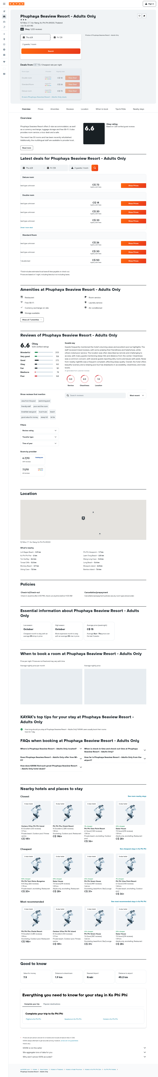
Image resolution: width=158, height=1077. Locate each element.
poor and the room (41, 406)
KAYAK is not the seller (84, 1047)
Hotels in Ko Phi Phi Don (93, 1069)
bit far (53, 417)
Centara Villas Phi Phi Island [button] (32, 826)
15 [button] (75, 72)
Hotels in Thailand (57, 1069)
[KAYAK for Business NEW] (4, 54)
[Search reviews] (97, 395)
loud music (43, 412)
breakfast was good (28, 412)
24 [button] (45, 84)
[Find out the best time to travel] (4, 49)
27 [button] (63, 84)
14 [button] (69, 72)
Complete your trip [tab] (32, 1004)
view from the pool (28, 401)
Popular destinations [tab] (51, 1004)
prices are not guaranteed (69, 1041)
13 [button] (63, 72)
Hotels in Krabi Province (74, 1069)
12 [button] (57, 72)
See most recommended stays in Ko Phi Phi (128, 901)
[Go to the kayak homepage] (16, 3)
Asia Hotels (44, 1069)
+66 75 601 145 (26, 25)
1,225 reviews (36, 29)
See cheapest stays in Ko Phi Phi (133, 849)
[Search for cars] (4, 21)
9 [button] (39, 72)
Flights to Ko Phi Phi (33, 1019)
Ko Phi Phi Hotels (110, 1069)
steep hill (44, 417)
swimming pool (44, 401)
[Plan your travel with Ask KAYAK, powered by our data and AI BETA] (4, 34)
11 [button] (51, 72)
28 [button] (69, 84)
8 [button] (75, 66)
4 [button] (51, 66)
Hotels (35, 1069)
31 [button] (45, 90)
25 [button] (51, 84)
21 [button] (69, 78)
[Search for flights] (4, 11)
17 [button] (45, 78)
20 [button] (63, 78)
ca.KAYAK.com (25, 1069)
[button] (4, 4)
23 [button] (39, 84)
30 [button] (39, 90)
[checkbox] (32, 459)
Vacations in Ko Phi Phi (72, 1019)
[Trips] (4, 61)
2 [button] (39, 66)
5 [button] (57, 66)
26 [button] (57, 84)
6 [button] (63, 66)
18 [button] (51, 78)
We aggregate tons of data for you (84, 1052)
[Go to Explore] (4, 39)
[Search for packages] (4, 26)
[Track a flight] (4, 44)
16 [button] (39, 78)
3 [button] (45, 66)
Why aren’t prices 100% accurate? (84, 1056)
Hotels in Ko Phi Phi (110, 1019)
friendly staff (26, 406)
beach (52, 412)
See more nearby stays (137, 796)
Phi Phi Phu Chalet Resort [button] (63, 826)
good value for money (29, 417)
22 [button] (75, 78)
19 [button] (57, 78)
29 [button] (75, 84)
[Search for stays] (4, 16)
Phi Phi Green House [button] (92, 881)
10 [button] (45, 72)
